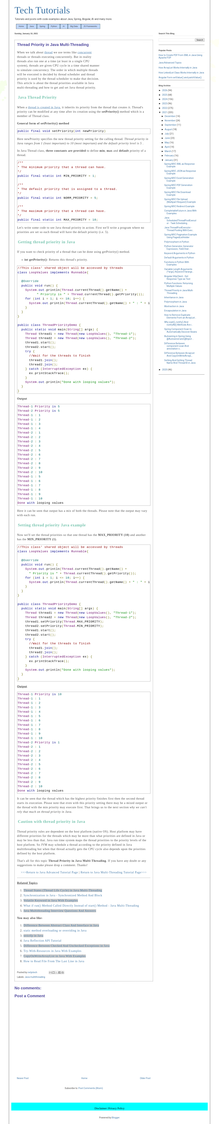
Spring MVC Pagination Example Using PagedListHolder (180, 236)
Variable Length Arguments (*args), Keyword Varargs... (179, 270)
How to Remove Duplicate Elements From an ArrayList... (180, 316)
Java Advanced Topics (170, 62)
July (167, 133)
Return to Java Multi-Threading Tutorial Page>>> (114, 872)
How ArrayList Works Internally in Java (178, 67)
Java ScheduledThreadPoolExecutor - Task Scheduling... (180, 220)
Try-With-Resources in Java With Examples (52, 951)
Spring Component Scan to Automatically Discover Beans (180, 330)
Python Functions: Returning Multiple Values (178, 284)
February (169, 155)
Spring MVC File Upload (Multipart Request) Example (180, 200)
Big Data (74, 26)
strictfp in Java (33, 935)
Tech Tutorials (42, 10)
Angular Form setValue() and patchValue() (180, 77)
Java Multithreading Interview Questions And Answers (60, 910)
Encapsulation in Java (175, 310)
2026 (165, 90)
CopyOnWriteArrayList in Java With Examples (55, 956)
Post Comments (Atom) (90, 1088)
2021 (165, 112)
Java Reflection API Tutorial (43, 940)
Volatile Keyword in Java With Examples (51, 900)
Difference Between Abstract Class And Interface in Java (61, 925)
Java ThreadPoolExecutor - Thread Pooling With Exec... (179, 229)
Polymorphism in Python (176, 242)
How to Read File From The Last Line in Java (54, 961)
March (168, 151)
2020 (165, 369)
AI (63, 26)
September (171, 125)
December (170, 116)
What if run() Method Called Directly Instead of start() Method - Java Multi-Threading (81, 905)
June (167, 138)
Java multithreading (35, 977)
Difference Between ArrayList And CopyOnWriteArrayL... (179, 354)
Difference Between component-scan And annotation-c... (176, 346)
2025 (165, 95)
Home (21, 26)
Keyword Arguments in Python (179, 253)
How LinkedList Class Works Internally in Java (181, 72)
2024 (165, 99)
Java (32, 26)
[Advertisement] (126, 72)
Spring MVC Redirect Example (179, 206)
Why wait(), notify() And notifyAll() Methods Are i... (178, 323)
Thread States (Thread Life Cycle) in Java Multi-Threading (63, 890)
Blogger (115, 1117)
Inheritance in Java (173, 297)
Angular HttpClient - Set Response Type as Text (177, 277)
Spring (42, 26)
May (167, 142)
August (169, 129)
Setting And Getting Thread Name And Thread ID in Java (179, 361)
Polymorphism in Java (175, 301)
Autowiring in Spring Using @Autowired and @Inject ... (179, 337)
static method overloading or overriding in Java (55, 930)
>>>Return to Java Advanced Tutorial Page (49, 872)
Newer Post (23, 1078)
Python (54, 26)
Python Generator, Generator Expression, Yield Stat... (178, 247)
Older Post (145, 1078)
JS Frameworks (90, 26)
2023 (165, 103)
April (167, 147)
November (170, 120)
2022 (165, 108)
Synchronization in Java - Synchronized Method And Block (63, 895)
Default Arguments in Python (179, 257)
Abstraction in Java (174, 306)
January (169, 160)
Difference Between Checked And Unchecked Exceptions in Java (67, 945)
